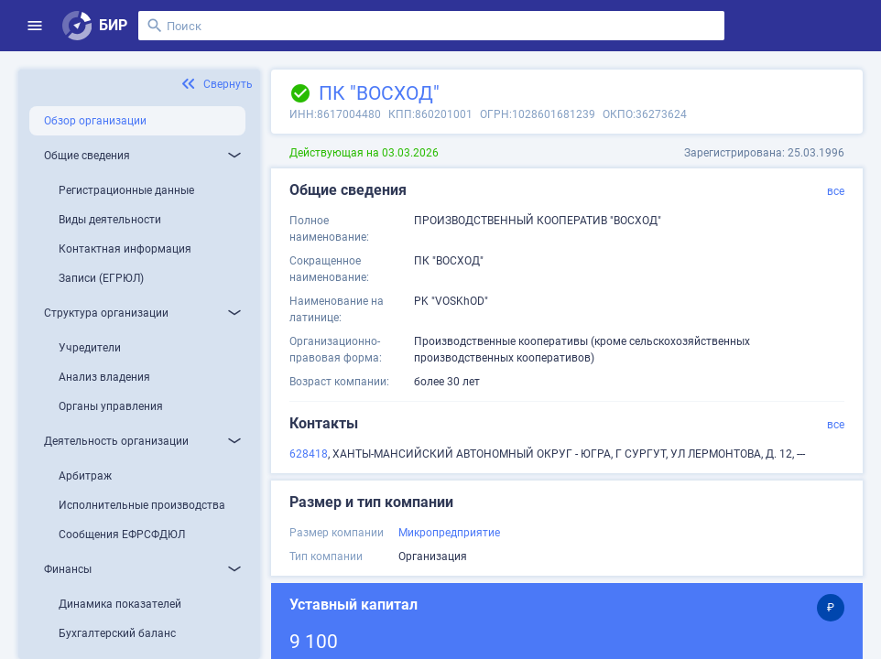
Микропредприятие (449, 532)
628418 (308, 454)
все (835, 191)
